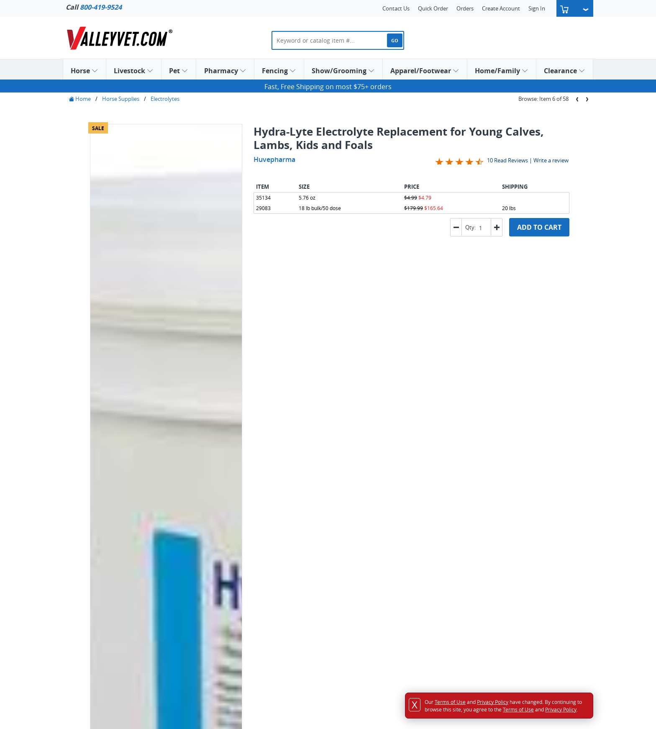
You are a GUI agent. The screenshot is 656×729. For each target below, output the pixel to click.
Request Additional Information (141, 417)
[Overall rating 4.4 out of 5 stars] (459, 161)
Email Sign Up (362, 581)
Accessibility (213, 545)
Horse (84, 71)
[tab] (109, 349)
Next (235, 284)
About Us (357, 537)
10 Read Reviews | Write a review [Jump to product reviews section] (528, 160)
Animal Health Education (388, 607)
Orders (465, 8)
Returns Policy (215, 572)
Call (94, 7)
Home (80, 99)
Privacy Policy (215, 589)
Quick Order (433, 8)
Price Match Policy (220, 581)
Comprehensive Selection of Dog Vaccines (381, 501)
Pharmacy (225, 71)
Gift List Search (87, 616)
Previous (226, 284)
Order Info (211, 554)
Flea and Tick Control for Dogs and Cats (182, 501)
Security (208, 616)
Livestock (134, 71)
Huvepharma (274, 159)
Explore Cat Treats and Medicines (281, 501)
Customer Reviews (369, 554)
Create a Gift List (124, 313)
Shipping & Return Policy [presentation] (208, 348)
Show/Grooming (343, 71)
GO (394, 40)
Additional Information (127, 434)
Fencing (279, 71)
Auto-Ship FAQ (216, 625)
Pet (178, 71)
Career (354, 545)
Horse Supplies (120, 99)
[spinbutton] (482, 228)
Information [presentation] (109, 348)
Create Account (501, 8)
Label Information (119, 426)
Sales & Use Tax (217, 607)
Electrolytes (165, 99)
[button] (496, 227)
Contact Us (396, 8)
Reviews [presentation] (148, 348)
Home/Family (501, 71)
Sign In (536, 8)
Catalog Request (366, 572)
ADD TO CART (539, 227)
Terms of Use (214, 598)
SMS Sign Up (361, 589)
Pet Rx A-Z (210, 633)
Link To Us (358, 563)
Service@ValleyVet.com (542, 589)
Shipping (209, 563)
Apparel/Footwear (424, 71)
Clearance (564, 71)
